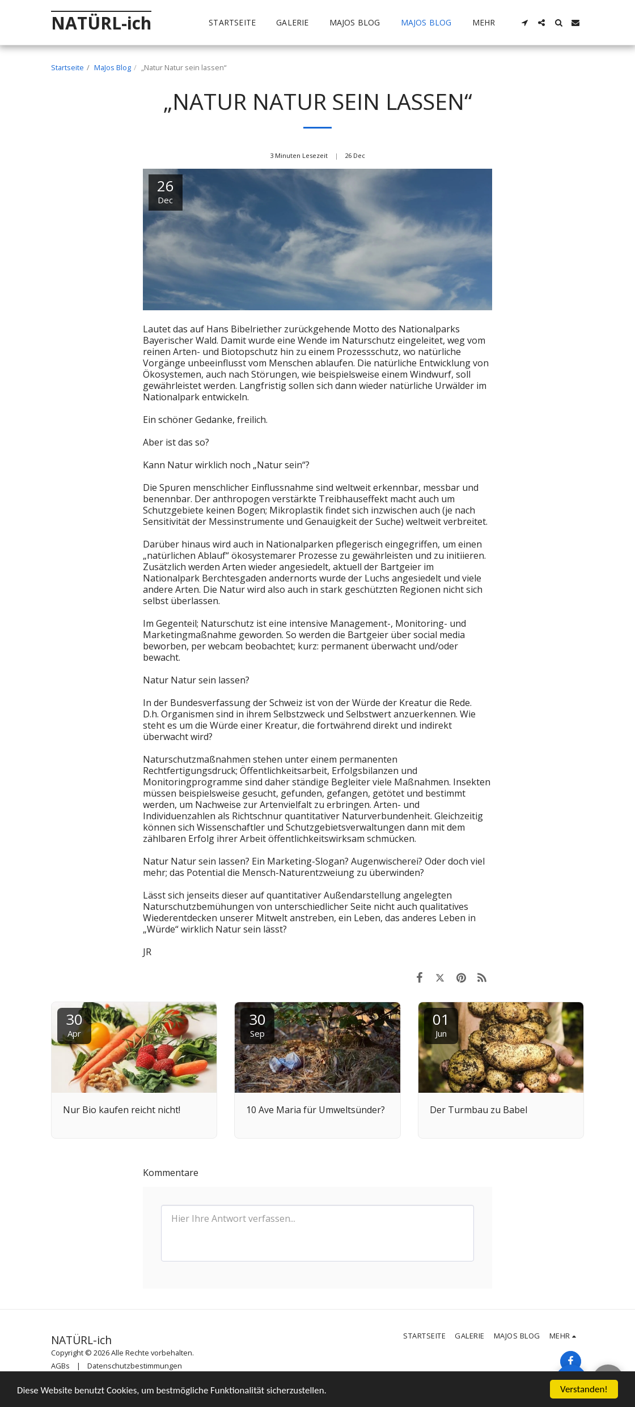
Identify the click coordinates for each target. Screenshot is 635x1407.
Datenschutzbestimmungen (134, 1366)
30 (74, 1024)
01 (441, 1024)
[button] (524, 23)
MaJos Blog (112, 67)
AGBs (60, 1366)
